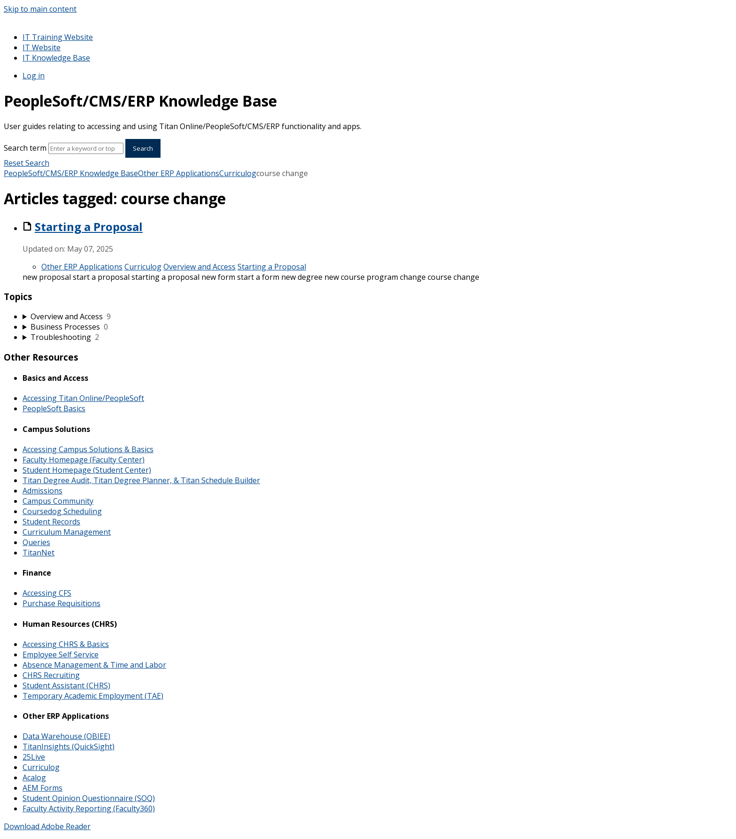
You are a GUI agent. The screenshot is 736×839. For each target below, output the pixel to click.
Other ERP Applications (178, 173)
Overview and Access (199, 267)
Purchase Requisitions (61, 603)
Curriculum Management (67, 532)
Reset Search (26, 163)
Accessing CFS (47, 593)
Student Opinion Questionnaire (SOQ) (89, 798)
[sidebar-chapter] (377, 316)
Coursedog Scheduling (62, 511)
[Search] (85, 148)
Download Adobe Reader (47, 826)
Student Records (51, 521)
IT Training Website (58, 37)
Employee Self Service (61, 654)
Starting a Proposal (89, 226)
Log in (34, 75)
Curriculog (237, 173)
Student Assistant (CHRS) (66, 685)
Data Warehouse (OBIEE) (66, 736)
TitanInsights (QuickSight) (69, 746)
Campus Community (58, 501)
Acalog (34, 777)
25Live (34, 757)
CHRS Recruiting (51, 675)
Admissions (42, 490)
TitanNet (38, 552)
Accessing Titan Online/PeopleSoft (83, 398)
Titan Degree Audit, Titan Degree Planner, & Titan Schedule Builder (141, 480)
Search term (25, 148)
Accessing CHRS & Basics (66, 644)
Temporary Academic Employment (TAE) (93, 696)
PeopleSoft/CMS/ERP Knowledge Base (71, 173)
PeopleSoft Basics (54, 408)
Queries (36, 542)
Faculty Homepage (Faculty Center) (84, 459)
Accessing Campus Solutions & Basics (88, 449)
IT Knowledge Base (56, 58)
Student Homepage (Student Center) (87, 470)
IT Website (42, 47)
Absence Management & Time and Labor (94, 665)
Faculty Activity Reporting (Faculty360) (89, 808)
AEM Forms (42, 788)
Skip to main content (40, 9)
